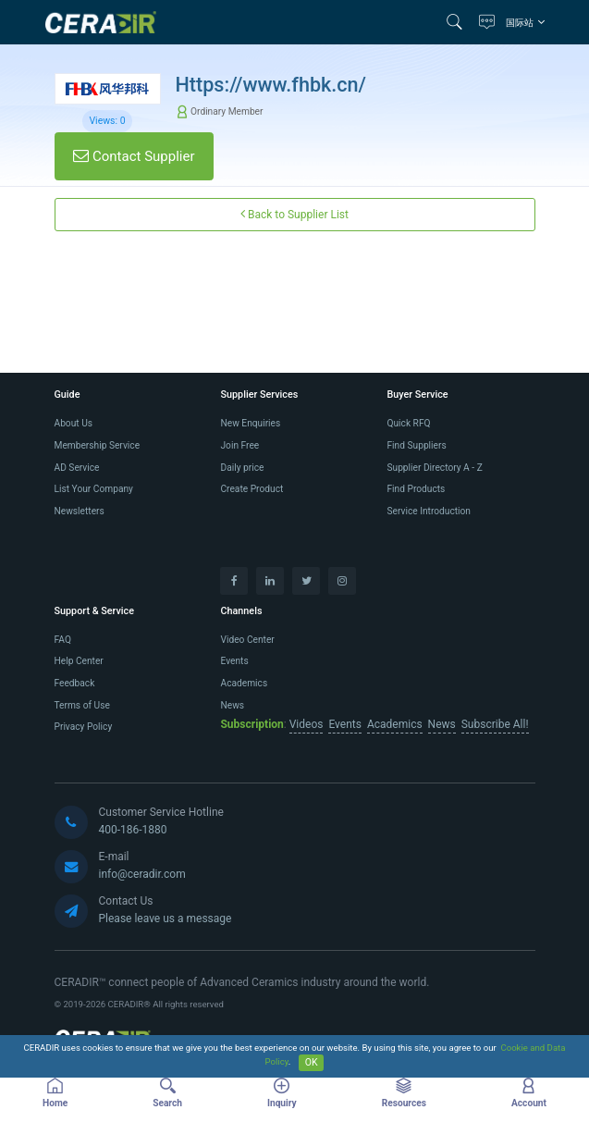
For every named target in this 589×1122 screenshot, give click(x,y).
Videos (306, 724)
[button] (459, 22)
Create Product (251, 489)
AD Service (77, 467)
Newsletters (79, 511)
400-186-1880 (133, 829)
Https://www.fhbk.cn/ (271, 84)
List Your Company (94, 489)
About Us (74, 423)
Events (234, 661)
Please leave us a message (165, 918)
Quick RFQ (408, 423)
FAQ (63, 640)
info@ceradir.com (142, 874)
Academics (243, 683)
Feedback (75, 683)
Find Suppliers (416, 445)
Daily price (242, 467)
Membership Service (98, 445)
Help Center (79, 661)
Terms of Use (82, 705)
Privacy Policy (84, 726)
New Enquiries (250, 423)
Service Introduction (429, 511)
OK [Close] (311, 1062)
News (232, 705)
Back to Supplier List (294, 214)
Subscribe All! (495, 724)
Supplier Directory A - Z (434, 467)
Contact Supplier (133, 156)
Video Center (247, 640)
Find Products (416, 489)
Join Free (239, 445)
